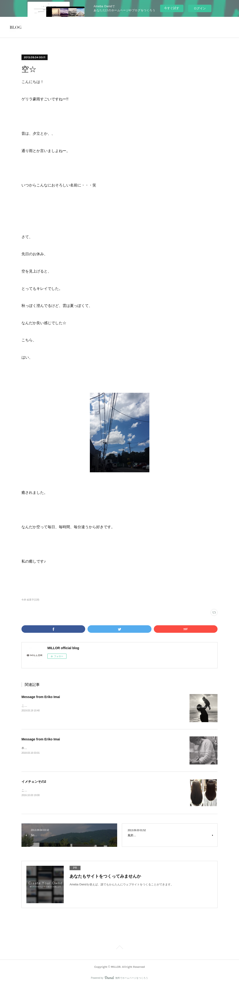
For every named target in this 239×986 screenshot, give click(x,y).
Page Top (119, 948)
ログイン (200, 8)
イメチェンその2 (33, 781)
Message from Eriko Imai (40, 697)
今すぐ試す (171, 8)
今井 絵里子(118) (30, 599)
